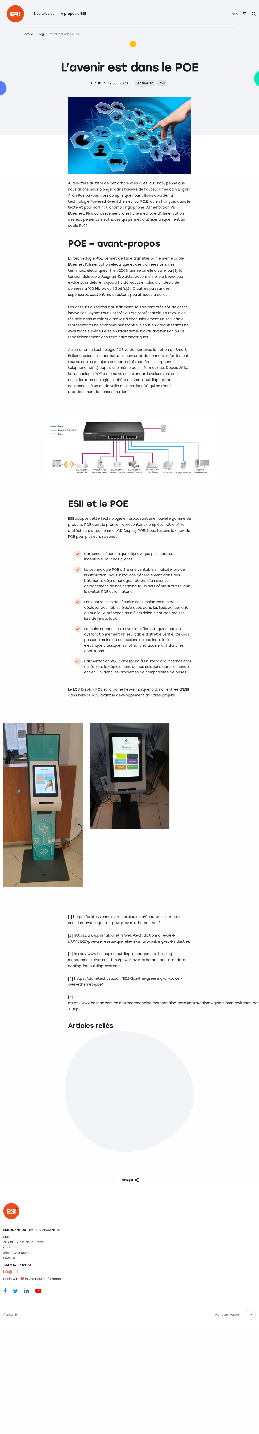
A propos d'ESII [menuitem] (73, 14)
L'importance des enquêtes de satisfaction (41, 1113)
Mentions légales (227, 1314)
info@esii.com (14, 1272)
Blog (41, 34)
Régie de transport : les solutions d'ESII (123, 1113)
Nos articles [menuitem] (44, 14)
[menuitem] (235, 14)
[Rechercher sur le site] (254, 14)
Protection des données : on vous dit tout (215, 1113)
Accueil (29, 34)
